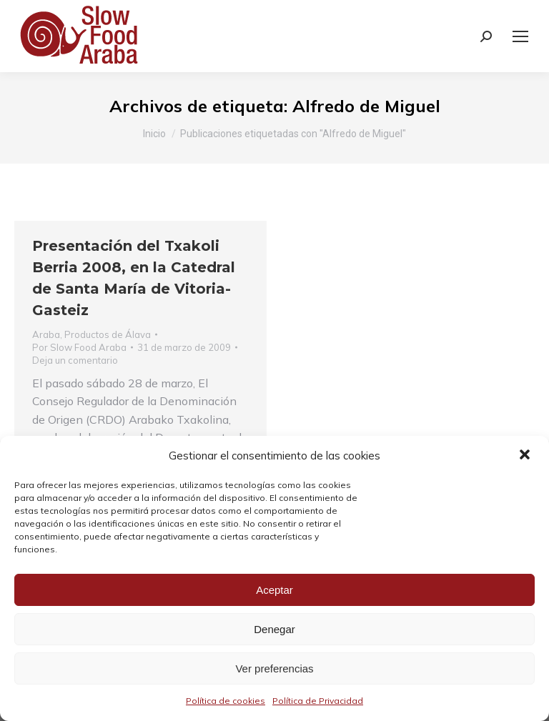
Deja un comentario (75, 360)
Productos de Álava (107, 334)
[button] (526, 455)
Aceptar (274, 590)
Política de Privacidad (317, 700)
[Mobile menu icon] (520, 36)
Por (79, 347)
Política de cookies (225, 700)
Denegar (274, 629)
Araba (46, 334)
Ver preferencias (274, 668)
